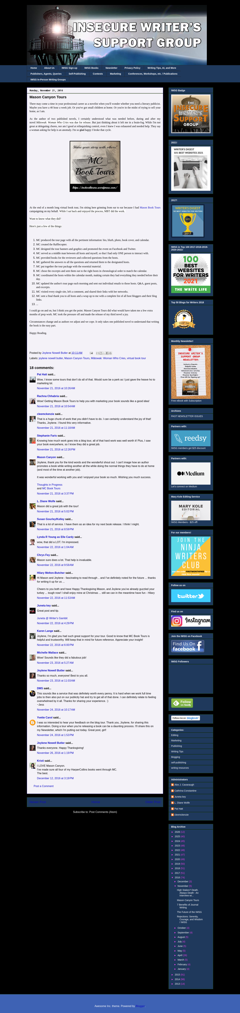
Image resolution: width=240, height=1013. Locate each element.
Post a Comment (44, 786)
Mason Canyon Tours (77, 358)
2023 (178, 845)
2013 (178, 983)
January (182, 969)
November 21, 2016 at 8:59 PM (55, 529)
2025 (178, 836)
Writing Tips (177, 751)
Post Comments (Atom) (103, 812)
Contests (98, 73)
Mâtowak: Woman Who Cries (108, 358)
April (180, 955)
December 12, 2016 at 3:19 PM (55, 778)
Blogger (140, 1006)
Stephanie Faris (47, 435)
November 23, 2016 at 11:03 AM (56, 680)
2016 (178, 877)
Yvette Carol (44, 717)
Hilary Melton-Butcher (51, 572)
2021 (178, 854)
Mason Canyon (46, 457)
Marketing (115, 73)
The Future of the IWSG (189, 912)
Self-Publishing (77, 73)
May (180, 950)
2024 (178, 841)
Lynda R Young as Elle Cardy (55, 537)
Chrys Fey (43, 555)
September (184, 932)
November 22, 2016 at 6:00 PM (55, 645)
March (181, 959)
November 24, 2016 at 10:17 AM (56, 709)
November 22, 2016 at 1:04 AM (55, 547)
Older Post (152, 802)
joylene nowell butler (51, 358)
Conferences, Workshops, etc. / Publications (152, 73)
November (183, 886)
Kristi (40, 760)
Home (33, 68)
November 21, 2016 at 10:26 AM (56, 388)
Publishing (176, 746)
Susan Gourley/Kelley (50, 519)
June (180, 946)
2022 (178, 850)
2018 (178, 868)
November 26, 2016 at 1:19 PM (55, 752)
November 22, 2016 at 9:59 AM (55, 565)
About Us (49, 68)
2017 (178, 873)
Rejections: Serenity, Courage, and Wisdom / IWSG (190, 919)
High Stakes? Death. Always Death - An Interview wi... (187, 893)
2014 (178, 979)
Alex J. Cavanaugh (184, 784)
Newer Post (38, 802)
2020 (178, 859)
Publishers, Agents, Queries (46, 73)
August (181, 937)
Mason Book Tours (150, 207)
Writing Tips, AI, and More (162, 68)
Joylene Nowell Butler (51, 670)
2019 (178, 863)
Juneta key (44, 605)
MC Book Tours (51, 488)
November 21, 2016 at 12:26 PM (56, 449)
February (183, 964)
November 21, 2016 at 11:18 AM (56, 427)
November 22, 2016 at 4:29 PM (55, 623)
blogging (175, 757)
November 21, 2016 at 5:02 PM (55, 511)
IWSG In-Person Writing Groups (48, 79)
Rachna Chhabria (48, 396)
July (180, 941)
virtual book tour (136, 358)
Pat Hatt (42, 374)
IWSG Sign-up (69, 68)
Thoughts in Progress (49, 484)
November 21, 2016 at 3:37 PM (55, 493)
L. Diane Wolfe (46, 501)
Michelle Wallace (47, 652)
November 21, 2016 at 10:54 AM (56, 406)
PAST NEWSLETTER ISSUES (187, 416)
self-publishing (178, 762)
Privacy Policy (132, 68)
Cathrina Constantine (185, 790)
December (183, 881)
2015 (178, 974)
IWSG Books (91, 68)
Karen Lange (45, 630)
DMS (40, 688)
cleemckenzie (45, 414)
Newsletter (111, 68)
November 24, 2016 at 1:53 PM (55, 735)
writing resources (180, 768)
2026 (178, 832)
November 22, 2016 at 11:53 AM (56, 597)
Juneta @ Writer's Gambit (52, 618)
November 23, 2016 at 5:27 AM (55, 662)
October (182, 928)
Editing (174, 735)
